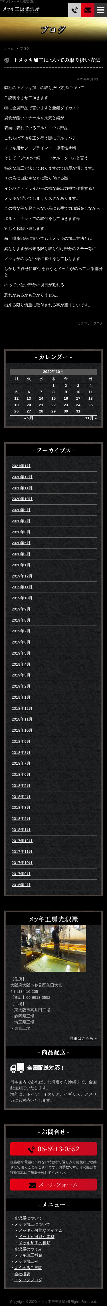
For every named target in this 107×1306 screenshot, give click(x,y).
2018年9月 (21, 741)
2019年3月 (21, 675)
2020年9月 (21, 510)
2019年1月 (21, 697)
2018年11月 (22, 719)
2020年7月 (21, 521)
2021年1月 (21, 466)
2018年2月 (21, 818)
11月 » (91, 418)
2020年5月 (21, 543)
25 (90, 405)
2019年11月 (22, 587)
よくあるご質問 (28, 1268)
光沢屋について (28, 1218)
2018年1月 (21, 830)
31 (78, 411)
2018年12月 (22, 708)
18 (90, 398)
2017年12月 (22, 841)
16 (66, 398)
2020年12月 (22, 477)
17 (78, 398)
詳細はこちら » (83, 1038)
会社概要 (22, 1274)
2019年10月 (22, 598)
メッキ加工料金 (28, 1255)
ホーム (9, 48)
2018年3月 (21, 807)
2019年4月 (21, 664)
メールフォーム (53, 1184)
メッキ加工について (32, 1224)
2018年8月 (21, 752)
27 (29, 411)
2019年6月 (21, 642)
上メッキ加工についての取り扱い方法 (56, 59)
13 (29, 398)
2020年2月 (21, 554)
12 (16, 398)
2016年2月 (21, 885)
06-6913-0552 (53, 1148)
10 (78, 392)
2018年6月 (21, 774)
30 (66, 411)
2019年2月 (21, 686)
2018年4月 (21, 797)
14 (41, 398)
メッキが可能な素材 (36, 1237)
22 (53, 405)
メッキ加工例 (26, 1261)
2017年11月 (22, 851)
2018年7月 (21, 763)
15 (53, 398)
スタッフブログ (28, 1280)
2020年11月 (22, 488)
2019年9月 (21, 609)
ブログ (98, 323)
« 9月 (28, 418)
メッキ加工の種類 (35, 1243)
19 (16, 405)
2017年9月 (21, 874)
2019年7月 (21, 631)
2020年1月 (21, 565)
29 (53, 411)
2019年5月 (21, 653)
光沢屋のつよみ (28, 1249)
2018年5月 (21, 785)
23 (66, 405)
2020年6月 (21, 532)
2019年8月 (21, 620)
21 (41, 405)
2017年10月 (22, 863)
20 (29, 405)
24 (78, 405)
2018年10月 (22, 730)
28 (41, 411)
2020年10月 (22, 499)
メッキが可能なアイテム (40, 1230)
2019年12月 (22, 576)
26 (16, 411)
